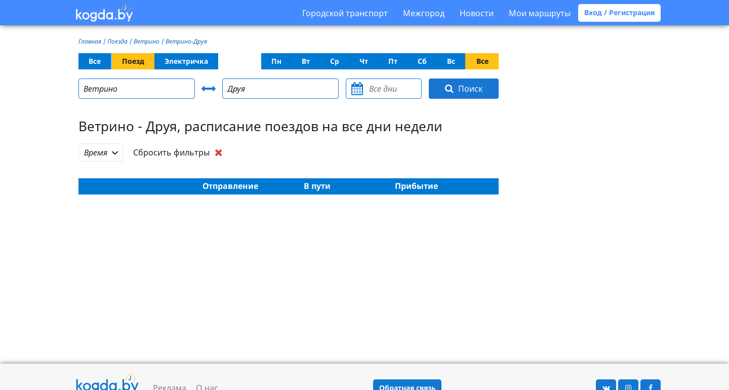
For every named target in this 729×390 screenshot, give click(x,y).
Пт (392, 61)
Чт (363, 61)
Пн (276, 61)
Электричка (186, 61)
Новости (477, 13)
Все (95, 61)
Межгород (423, 13)
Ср (334, 61)
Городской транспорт (345, 13)
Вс (451, 61)
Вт (306, 61)
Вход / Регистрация (619, 12)
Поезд (133, 61)
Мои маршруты (540, 13)
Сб (422, 61)
